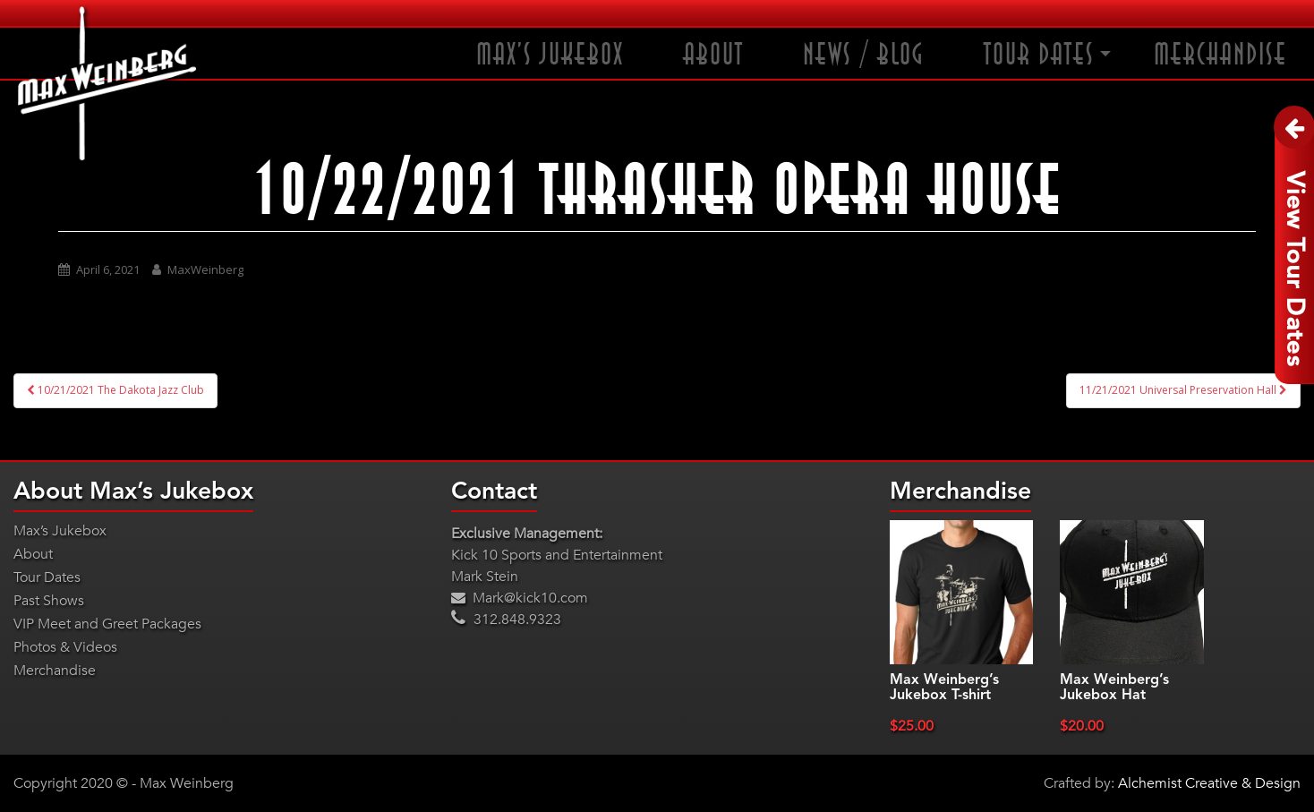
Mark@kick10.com (519, 598)
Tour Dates (1039, 55)
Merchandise (1220, 55)
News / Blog (864, 55)
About (713, 55)
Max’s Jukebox (550, 55)
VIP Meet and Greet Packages (107, 624)
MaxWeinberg (205, 269)
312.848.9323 (506, 619)
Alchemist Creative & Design (1209, 783)
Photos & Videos (65, 647)
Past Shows (48, 601)
